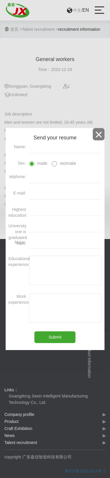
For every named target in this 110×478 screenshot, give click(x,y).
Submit (55, 337)
